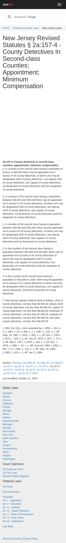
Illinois (6, 414)
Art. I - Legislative (12, 500)
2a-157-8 (30, 369)
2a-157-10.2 (24, 373)
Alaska (6, 396)
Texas (6, 452)
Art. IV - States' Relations (16, 510)
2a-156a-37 (57, 362)
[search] (32, 17)
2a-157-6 (19, 369)
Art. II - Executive (12, 503)
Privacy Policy (30, 538)
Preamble (8, 497)
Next (34, 373)
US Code (8, 486)
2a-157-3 (43, 366)
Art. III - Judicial (11, 507)
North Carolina (10, 438)
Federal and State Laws (26, 28)
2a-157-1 (8, 366)
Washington (9, 459)
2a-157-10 (53, 369)
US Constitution (11, 491)
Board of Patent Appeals (16, 476)
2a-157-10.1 (10, 373)
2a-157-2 (19, 366)
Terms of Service (12, 538)
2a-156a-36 (43, 362)
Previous (16, 362)
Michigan (7, 424)
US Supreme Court (13, 469)
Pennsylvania (10, 448)
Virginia (7, 455)
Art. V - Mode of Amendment (18, 514)
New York (8, 434)
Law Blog (8, 526)
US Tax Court (10, 472)
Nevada (7, 427)
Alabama (7, 393)
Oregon (7, 445)
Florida (6, 407)
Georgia (7, 410)
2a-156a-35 (29, 362)
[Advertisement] (33, 125)
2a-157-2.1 (31, 366)
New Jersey (9, 431)
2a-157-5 (8, 369)
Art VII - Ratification (13, 521)
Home (6, 28)
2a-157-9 (41, 369)
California (8, 403)
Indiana (7, 417)
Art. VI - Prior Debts (13, 517)
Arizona (7, 400)
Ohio (5, 441)
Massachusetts (11, 420)
